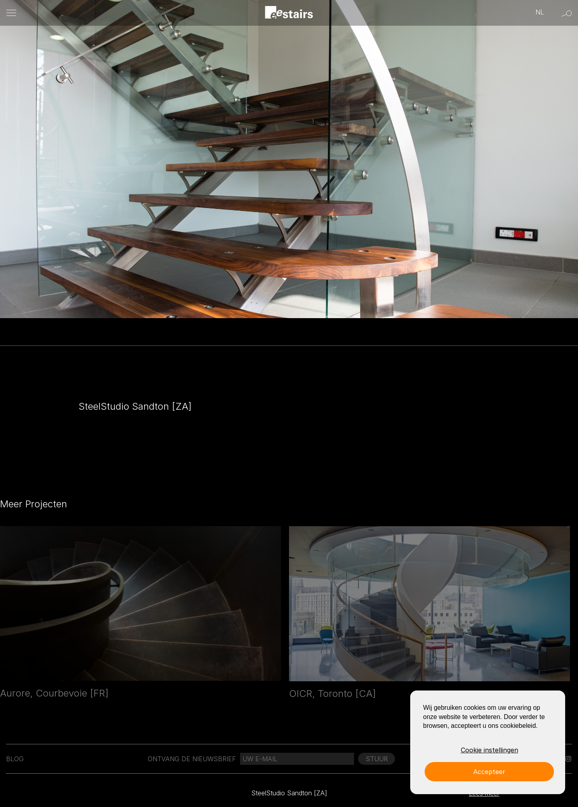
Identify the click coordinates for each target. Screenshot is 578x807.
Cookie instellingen (489, 750)
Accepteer (489, 772)
